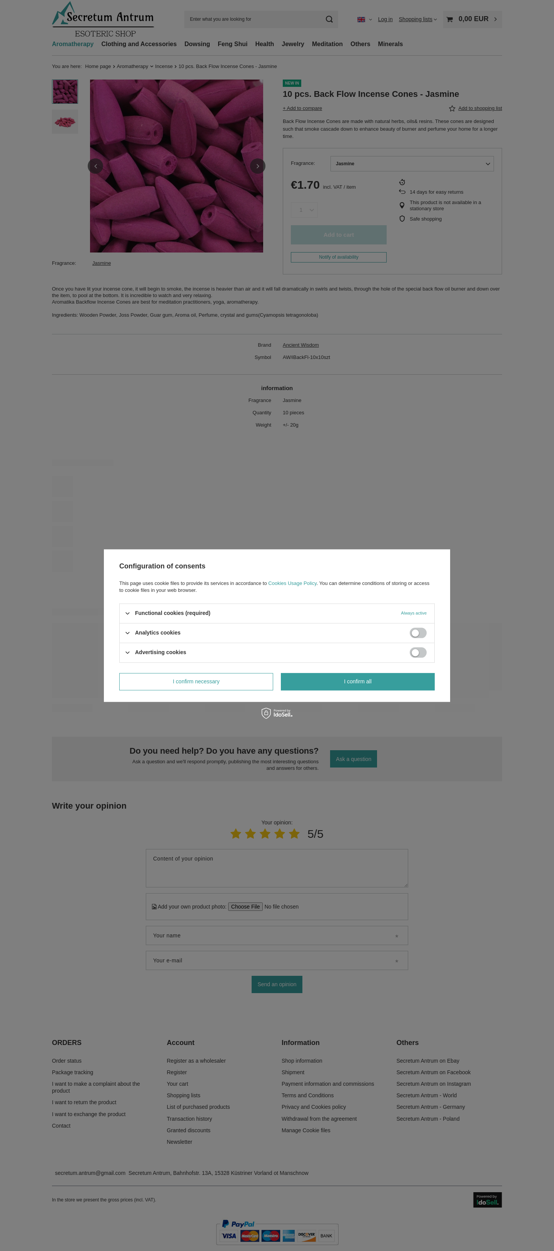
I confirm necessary (196, 681)
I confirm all (358, 681)
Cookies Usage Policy (292, 583)
